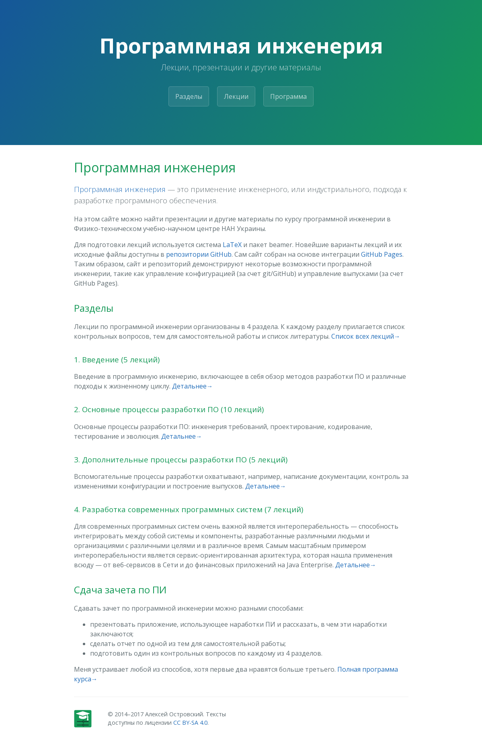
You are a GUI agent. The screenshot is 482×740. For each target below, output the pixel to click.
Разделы (188, 96)
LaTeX (232, 244)
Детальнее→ (192, 386)
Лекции (236, 96)
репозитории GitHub (199, 254)
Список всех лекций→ (365, 336)
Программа (288, 96)
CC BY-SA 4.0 (190, 722)
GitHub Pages (381, 254)
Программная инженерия (120, 189)
